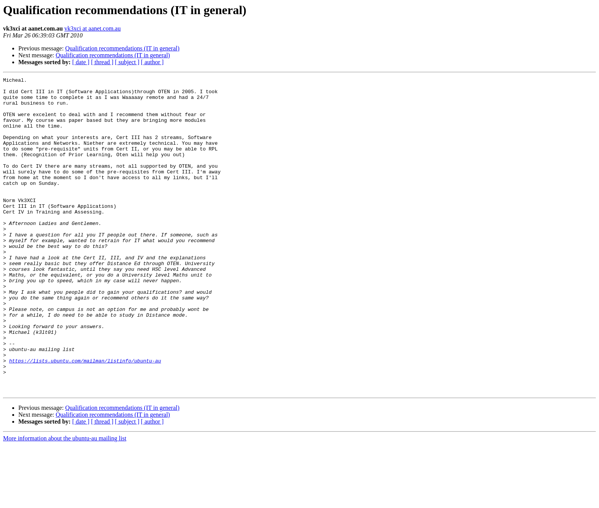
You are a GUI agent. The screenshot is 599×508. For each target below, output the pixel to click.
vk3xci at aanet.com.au (92, 28)
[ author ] (152, 62)
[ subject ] (127, 62)
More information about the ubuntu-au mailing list (64, 501)
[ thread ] (102, 62)
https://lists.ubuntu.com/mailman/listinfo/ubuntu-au (85, 417)
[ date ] (80, 62)
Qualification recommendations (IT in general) (122, 48)
